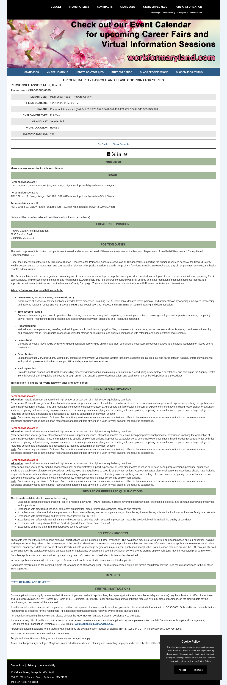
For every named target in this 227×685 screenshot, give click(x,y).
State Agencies (182, 13)
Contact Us (17, 665)
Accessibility (47, 665)
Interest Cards (121, 72)
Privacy (31, 665)
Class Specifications (154, 72)
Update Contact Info (90, 72)
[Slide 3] (117, 65)
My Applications (57, 72)
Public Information (188, 6)
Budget (56, 6)
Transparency (79, 6)
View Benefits (121, 144)
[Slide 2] (113, 65)
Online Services (196, 13)
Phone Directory (169, 13)
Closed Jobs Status (189, 72)
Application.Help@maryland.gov (94, 624)
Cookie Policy (190, 641)
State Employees (155, 6)
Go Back (103, 144)
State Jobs (127, 6)
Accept (182, 670)
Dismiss (198, 670)
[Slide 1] (109, 65)
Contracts (105, 6)
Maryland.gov (156, 13)
